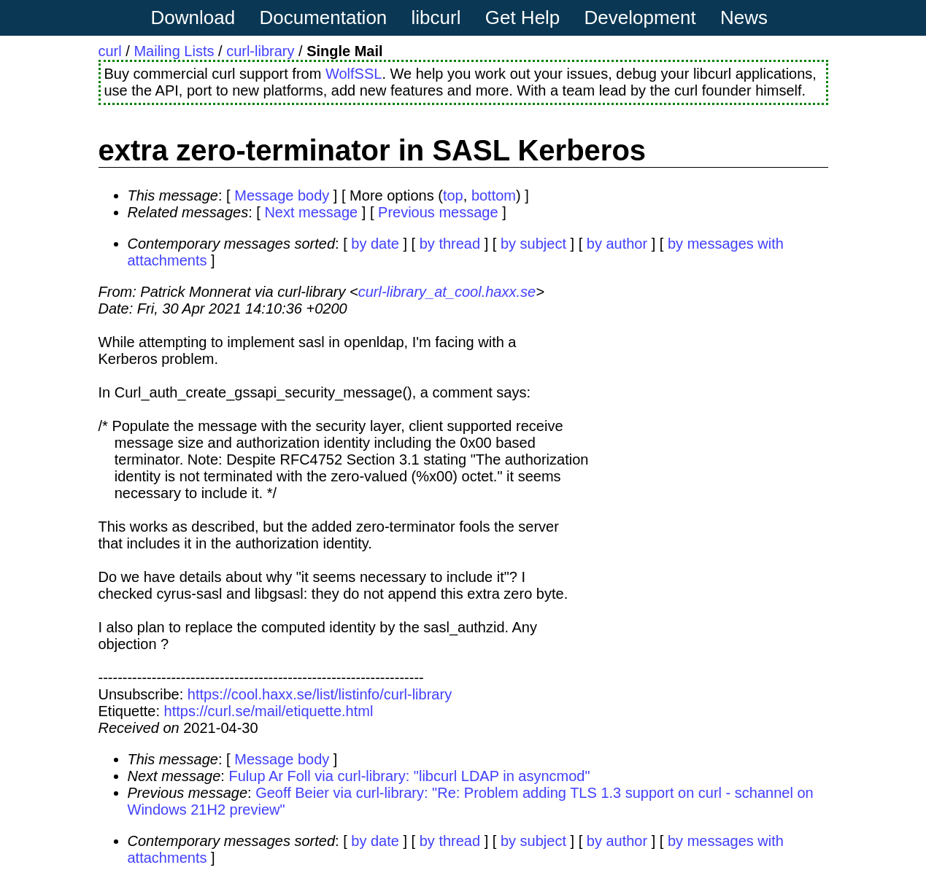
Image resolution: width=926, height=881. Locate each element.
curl (110, 51)
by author (617, 244)
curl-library (260, 51)
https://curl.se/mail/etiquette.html (269, 711)
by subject (533, 244)
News (744, 17)
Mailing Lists (174, 51)
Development (640, 17)
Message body (281, 195)
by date (375, 244)
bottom (493, 195)
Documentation (323, 17)
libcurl (436, 17)
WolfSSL (353, 74)
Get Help (522, 17)
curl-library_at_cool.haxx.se (447, 292)
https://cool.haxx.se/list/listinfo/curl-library (320, 694)
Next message (311, 212)
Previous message (438, 212)
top (453, 195)
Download (193, 17)
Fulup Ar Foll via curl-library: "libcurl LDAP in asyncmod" (409, 776)
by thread (450, 244)
